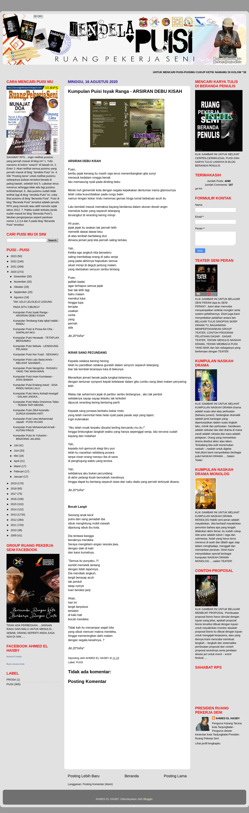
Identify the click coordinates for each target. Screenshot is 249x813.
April (17, 461)
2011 (14, 525)
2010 (14, 530)
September (21, 292)
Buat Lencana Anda (15, 664)
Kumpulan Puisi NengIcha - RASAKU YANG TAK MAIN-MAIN (35, 370)
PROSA (11, 679)
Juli (16, 445)
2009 (14, 535)
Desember (20, 276)
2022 (14, 261)
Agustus (19, 297)
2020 (14, 271)
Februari (19, 471)
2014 (14, 509)
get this (198, 188)
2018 (14, 488)
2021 (14, 266)
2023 (14, 256)
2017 (14, 493)
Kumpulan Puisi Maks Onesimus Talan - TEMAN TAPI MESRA (36, 403)
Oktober (19, 286)
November (20, 281)
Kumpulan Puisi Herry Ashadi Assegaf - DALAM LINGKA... (35, 395)
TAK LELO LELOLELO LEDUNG (32, 301)
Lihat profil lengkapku (207, 743)
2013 (14, 514)
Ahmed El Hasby (14, 656)
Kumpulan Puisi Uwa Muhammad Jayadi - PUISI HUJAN (33, 420)
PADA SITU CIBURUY (26, 306)
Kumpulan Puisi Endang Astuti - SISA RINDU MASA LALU (35, 386)
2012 (14, 519)
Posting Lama (175, 776)
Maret (18, 466)
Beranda (131, 776)
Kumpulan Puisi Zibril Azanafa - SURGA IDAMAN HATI (31, 412)
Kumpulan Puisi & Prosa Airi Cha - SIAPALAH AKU (33, 331)
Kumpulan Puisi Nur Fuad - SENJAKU (35, 354)
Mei (16, 455)
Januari (18, 476)
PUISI (79, 662)
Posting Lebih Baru (83, 776)
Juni (17, 450)
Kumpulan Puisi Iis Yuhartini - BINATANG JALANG (30, 437)
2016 (14, 498)
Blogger (148, 799)
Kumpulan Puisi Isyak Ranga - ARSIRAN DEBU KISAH (31, 314)
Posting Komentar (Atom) (98, 784)
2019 (14, 483)
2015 (14, 504)
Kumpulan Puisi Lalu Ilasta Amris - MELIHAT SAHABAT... (33, 361)
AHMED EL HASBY (228, 718)
